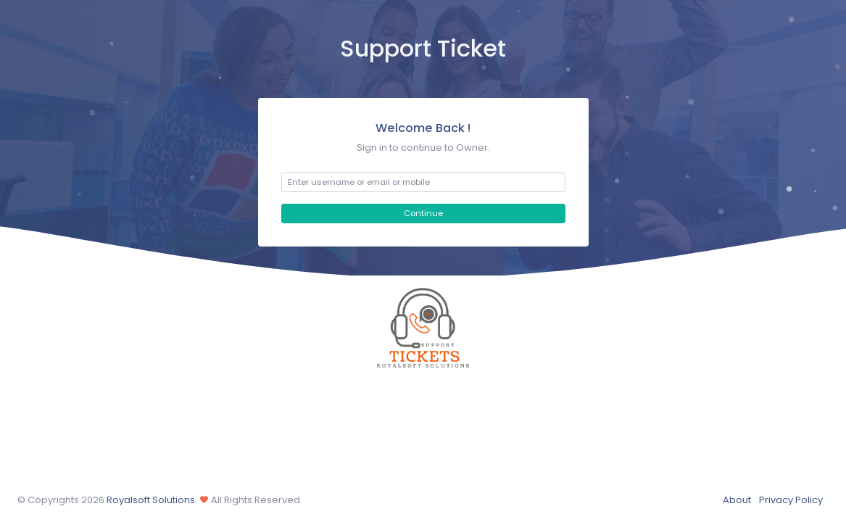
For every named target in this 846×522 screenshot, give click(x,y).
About (737, 500)
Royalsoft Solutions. (150, 500)
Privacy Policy (791, 500)
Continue (423, 213)
